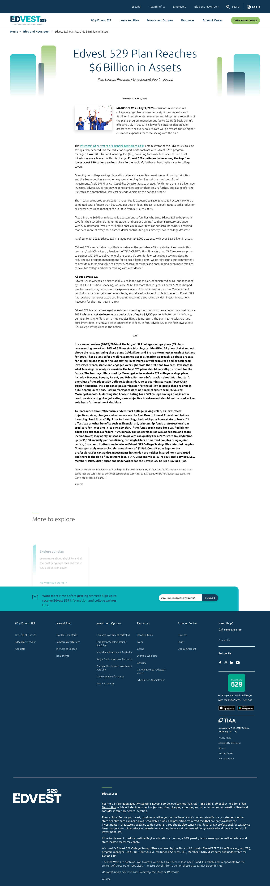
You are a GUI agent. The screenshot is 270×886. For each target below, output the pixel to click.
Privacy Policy (224, 738)
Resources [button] (187, 20)
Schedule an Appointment (151, 680)
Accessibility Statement (229, 743)
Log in (253, 6)
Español (136, 6)
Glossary (141, 662)
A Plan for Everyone (25, 642)
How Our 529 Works (66, 635)
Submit (195, 597)
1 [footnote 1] (142, 162)
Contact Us (224, 640)
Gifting (140, 648)
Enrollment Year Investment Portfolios (111, 644)
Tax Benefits (157, 6)
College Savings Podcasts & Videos (151, 671)
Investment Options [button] (160, 20)
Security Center (225, 753)
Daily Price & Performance (110, 676)
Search (233, 7)
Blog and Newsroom (206, 6)
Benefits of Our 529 (25, 635)
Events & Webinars (147, 655)
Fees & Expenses (105, 683)
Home (14, 31)
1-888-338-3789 (233, 629)
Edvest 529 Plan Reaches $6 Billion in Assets (82, 31)
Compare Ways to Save (68, 642)
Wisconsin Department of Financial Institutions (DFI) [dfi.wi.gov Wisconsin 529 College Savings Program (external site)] (112, 145)
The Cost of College (66, 648)
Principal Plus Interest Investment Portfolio (114, 668)
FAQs (140, 642)
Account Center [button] (213, 20)
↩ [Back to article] (105, 478)
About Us (20, 648)
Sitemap (222, 748)
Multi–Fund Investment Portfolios (114, 652)
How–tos (182, 635)
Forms (181, 642)
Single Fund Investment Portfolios (114, 659)
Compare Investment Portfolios (113, 635)
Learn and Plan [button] (129, 20)
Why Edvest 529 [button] (101, 20)
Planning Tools (145, 635)
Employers (179, 6)
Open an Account (187, 648)
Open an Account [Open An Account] (245, 20)
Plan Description (226, 758)
